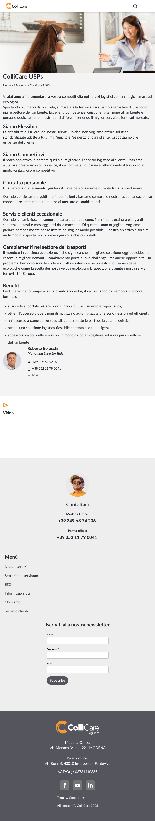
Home (7, 85)
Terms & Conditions (71, 797)
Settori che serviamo (21, 576)
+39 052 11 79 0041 (46, 368)
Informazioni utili (18, 593)
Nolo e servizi (16, 567)
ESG (8, 585)
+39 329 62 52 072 (45, 362)
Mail (35, 375)
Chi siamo (20, 85)
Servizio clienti (16, 611)
